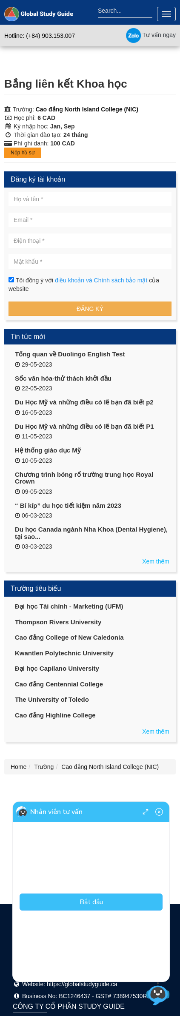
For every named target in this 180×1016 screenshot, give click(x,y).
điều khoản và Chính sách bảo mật (102, 280)
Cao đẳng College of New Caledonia (69, 637)
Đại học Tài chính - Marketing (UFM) (69, 606)
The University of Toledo (52, 699)
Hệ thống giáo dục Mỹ (48, 450)
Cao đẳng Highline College (55, 715)
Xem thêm (155, 561)
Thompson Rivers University (58, 622)
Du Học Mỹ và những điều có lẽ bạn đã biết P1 (84, 426)
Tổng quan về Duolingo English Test (70, 354)
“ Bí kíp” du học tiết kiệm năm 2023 (68, 505)
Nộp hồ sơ (22, 153)
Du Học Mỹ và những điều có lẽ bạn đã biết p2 (84, 402)
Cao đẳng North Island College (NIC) (87, 109)
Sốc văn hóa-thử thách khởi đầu (63, 378)
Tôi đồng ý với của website (84, 284)
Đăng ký (90, 308)
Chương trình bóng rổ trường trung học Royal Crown (84, 478)
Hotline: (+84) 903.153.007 (39, 35)
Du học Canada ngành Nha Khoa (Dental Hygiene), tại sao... (91, 533)
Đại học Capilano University (57, 668)
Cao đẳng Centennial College (59, 684)
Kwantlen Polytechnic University (64, 653)
